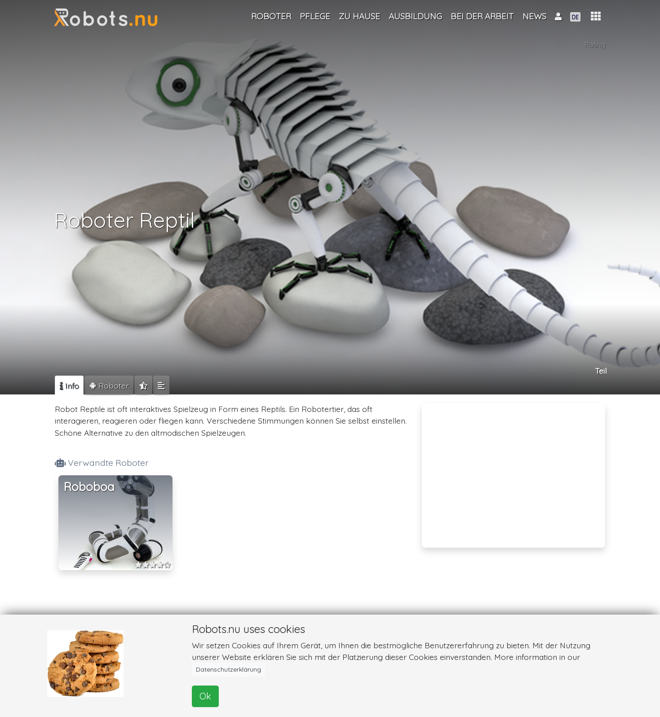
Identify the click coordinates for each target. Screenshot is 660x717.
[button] (596, 16)
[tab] (69, 385)
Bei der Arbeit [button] (482, 16)
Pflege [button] (315, 16)
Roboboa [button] (89, 486)
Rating (594, 46)
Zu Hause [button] (359, 16)
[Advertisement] (513, 469)
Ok (205, 696)
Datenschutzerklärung (228, 669)
